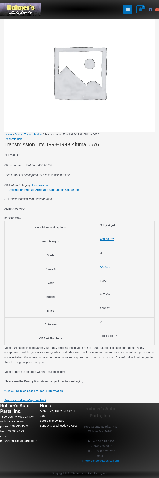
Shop (18, 134)
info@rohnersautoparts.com (18, 440)
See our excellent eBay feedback (25, 400)
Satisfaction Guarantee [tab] (64, 189)
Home (8, 134)
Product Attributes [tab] (36, 189)
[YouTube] (157, 10)
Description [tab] (16, 189)
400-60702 (107, 239)
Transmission (33, 134)
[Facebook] (151, 10)
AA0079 (105, 266)
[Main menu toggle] (127, 9)
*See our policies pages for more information (33, 390)
